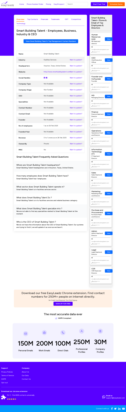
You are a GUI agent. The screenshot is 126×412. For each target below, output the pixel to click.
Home (21, 4)
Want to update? (76, 60)
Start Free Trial (99, 4)
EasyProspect (59, 4)
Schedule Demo (116, 4)
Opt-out (4, 383)
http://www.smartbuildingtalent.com (57, 72)
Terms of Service (7, 375)
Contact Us (26, 379)
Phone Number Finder (35, 4)
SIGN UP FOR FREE (63, 304)
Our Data (25, 375)
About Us (25, 372)
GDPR (3, 379)
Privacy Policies (7, 372)
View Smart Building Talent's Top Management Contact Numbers (51, 41)
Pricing (48, 4)
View (108, 39)
